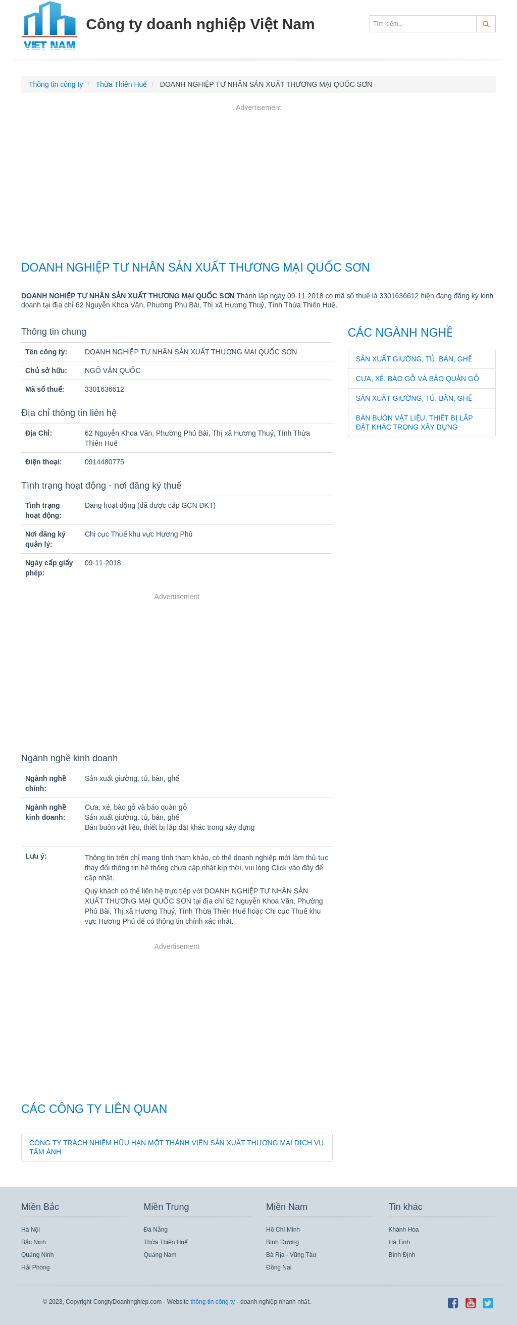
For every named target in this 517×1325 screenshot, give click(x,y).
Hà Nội (30, 1229)
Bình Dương (282, 1242)
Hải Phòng (35, 1267)
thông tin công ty (212, 1301)
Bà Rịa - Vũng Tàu (291, 1254)
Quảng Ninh (37, 1254)
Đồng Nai (278, 1267)
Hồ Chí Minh (283, 1229)
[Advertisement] (258, 183)
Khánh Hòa (404, 1229)
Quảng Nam (160, 1254)
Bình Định (402, 1254)
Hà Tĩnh (399, 1242)
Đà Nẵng (156, 1229)
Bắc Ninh (33, 1242)
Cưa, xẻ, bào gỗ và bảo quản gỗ (417, 379)
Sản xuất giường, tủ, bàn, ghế (414, 359)
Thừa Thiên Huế (166, 1242)
